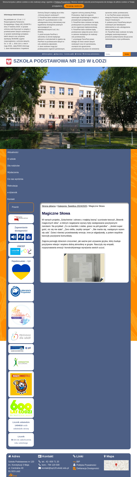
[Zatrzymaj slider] (68, 146)
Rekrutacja (12, 186)
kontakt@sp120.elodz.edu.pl (53, 468)
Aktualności (12, 152)
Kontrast (78, 54)
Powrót (15, 207)
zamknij (108, 46)
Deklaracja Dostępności (86, 468)
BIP (76, 462)
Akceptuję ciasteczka (74, 6)
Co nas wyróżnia (15, 179)
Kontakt (11, 199)
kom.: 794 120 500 (49, 465)
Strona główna (47, 54)
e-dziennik (12, 192)
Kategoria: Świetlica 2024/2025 (72, 206)
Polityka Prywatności (84, 465)
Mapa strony (58, 54)
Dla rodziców (13, 166)
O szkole (11, 159)
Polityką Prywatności (62, 2)
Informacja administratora (91, 54)
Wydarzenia (13, 172)
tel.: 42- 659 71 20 (48, 462)
